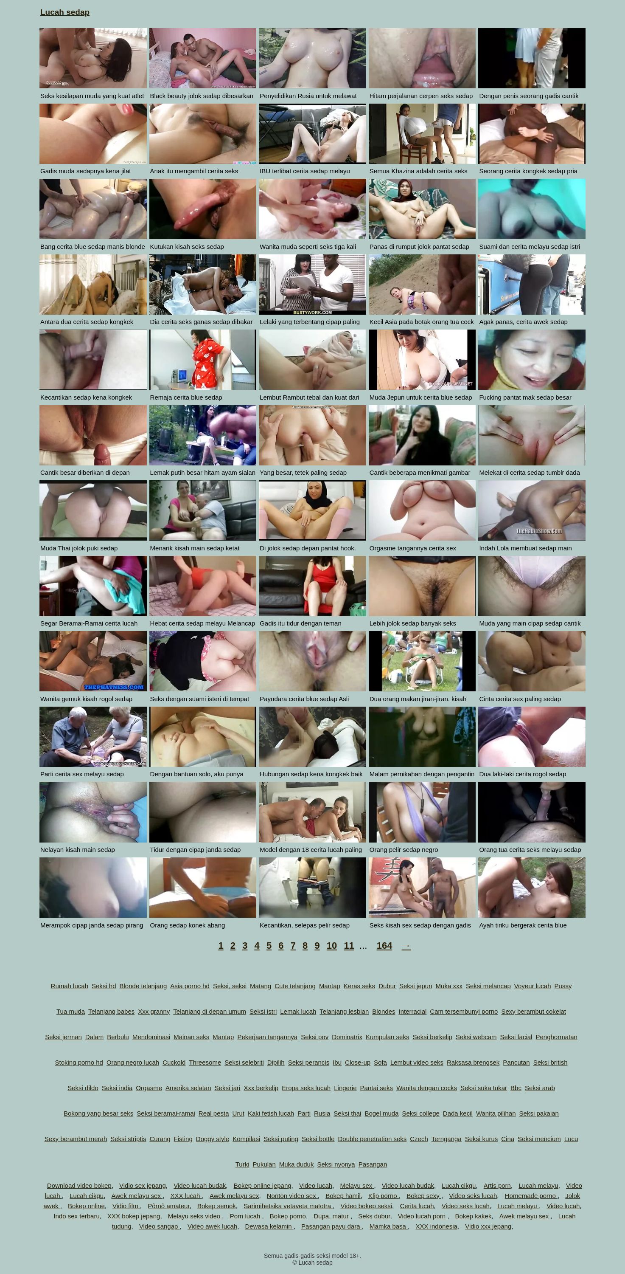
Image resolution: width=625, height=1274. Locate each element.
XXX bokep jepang (133, 1216)
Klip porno (383, 1195)
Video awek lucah (212, 1226)
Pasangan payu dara (331, 1226)
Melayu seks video (195, 1216)
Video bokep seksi (366, 1205)
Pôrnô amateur (168, 1205)
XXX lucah (186, 1195)
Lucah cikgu (459, 1185)
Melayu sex (357, 1185)
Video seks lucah (473, 1195)
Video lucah (315, 1185)
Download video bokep (79, 1185)
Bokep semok (216, 1205)
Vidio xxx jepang (488, 1226)
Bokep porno (288, 1216)
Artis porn (497, 1185)
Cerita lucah (417, 1205)
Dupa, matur (332, 1216)
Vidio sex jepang (142, 1185)
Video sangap (159, 1226)
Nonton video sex (292, 1195)
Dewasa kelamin (269, 1226)
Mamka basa (389, 1226)
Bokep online (86, 1205)
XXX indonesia (436, 1226)
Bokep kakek (473, 1216)
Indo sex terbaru (76, 1216)
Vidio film (126, 1205)
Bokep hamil (343, 1195)
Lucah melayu (538, 1185)
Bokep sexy (423, 1195)
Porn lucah (246, 1216)
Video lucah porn (422, 1216)
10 (332, 945)
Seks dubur (374, 1216)
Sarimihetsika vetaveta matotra (288, 1205)
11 (349, 945)
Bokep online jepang (262, 1185)
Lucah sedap (65, 12)
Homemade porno (531, 1195)
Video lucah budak (200, 1185)
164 (384, 945)
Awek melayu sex (137, 1195)
